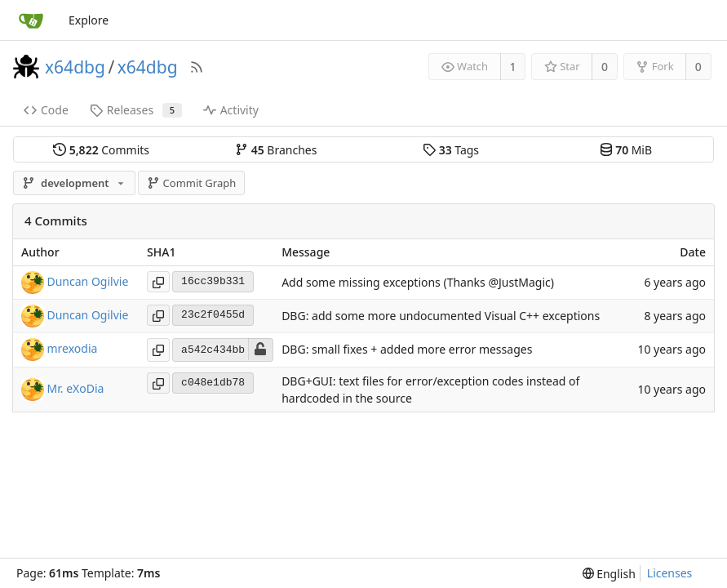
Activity (231, 110)
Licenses (670, 573)
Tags (451, 150)
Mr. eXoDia (75, 388)
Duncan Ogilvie (88, 280)
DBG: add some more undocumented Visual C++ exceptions (440, 315)
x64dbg (75, 67)
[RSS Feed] (196, 67)
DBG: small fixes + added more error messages (406, 350)
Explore (89, 20)
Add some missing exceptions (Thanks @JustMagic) (417, 282)
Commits (101, 150)
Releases (136, 110)
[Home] (31, 20)
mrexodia (72, 348)
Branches (276, 150)
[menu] (609, 573)
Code (46, 110)
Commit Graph (191, 183)
